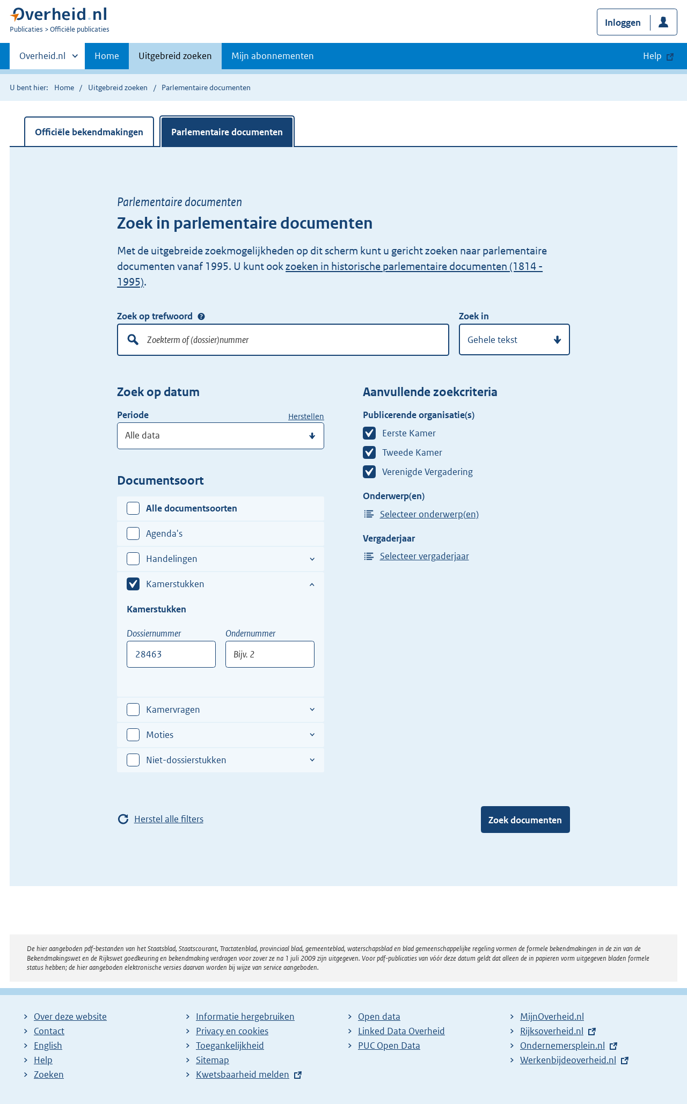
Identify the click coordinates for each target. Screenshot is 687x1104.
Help (43, 1060)
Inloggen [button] (623, 22)
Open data (379, 1016)
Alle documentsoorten (191, 508)
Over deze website (70, 1016)
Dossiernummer (154, 633)
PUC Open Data (389, 1045)
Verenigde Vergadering (427, 472)
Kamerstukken (175, 584)
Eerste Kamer (409, 433)
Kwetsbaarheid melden (242, 1074)
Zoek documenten (525, 820)
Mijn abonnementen (272, 56)
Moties (159, 735)
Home (106, 56)
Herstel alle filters (168, 819)
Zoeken (49, 1074)
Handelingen (172, 559)
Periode (133, 415)
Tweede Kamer (412, 452)
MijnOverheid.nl (552, 1016)
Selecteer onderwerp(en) (429, 514)
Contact (49, 1031)
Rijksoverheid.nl (551, 1031)
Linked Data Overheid (401, 1031)
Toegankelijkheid (230, 1045)
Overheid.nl (42, 59)
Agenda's (164, 533)
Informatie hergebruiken (245, 1016)
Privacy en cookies (232, 1031)
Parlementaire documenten (227, 132)
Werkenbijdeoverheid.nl (568, 1060)
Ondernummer (250, 633)
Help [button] (652, 56)
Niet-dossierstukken (186, 760)
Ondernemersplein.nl (562, 1045)
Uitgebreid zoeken (175, 56)
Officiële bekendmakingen (89, 132)
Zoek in (474, 316)
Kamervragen (173, 709)
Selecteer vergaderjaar (424, 556)
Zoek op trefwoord (155, 316)
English (48, 1045)
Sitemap (212, 1060)
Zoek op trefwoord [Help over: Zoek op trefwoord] (201, 316)
